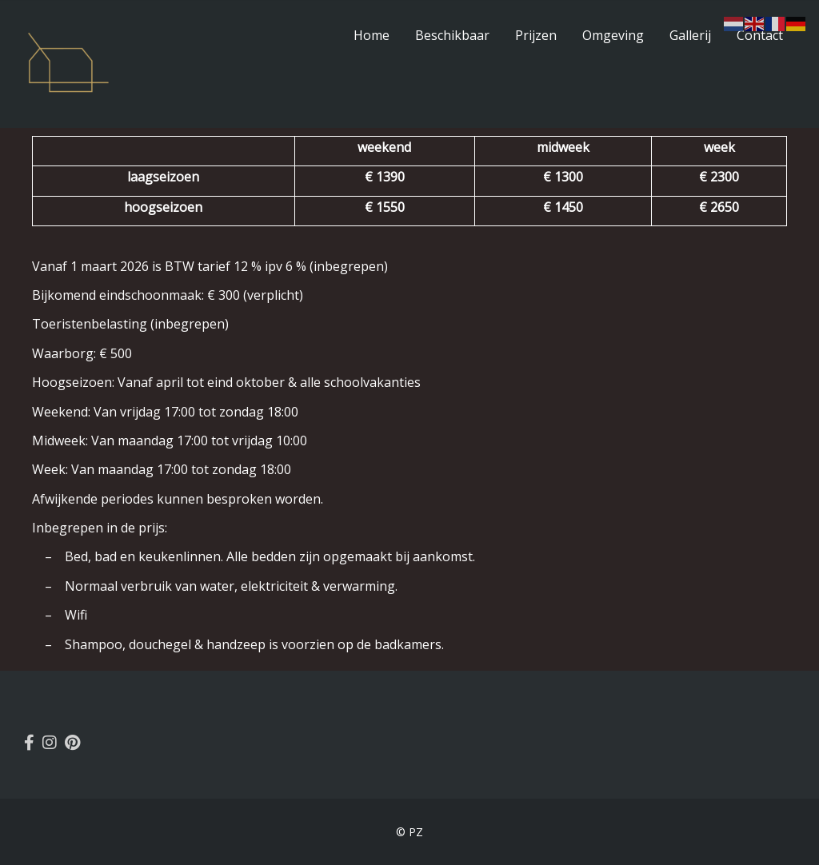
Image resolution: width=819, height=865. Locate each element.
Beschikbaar (452, 35)
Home (372, 35)
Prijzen (536, 35)
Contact (760, 35)
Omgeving (613, 35)
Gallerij (690, 35)
